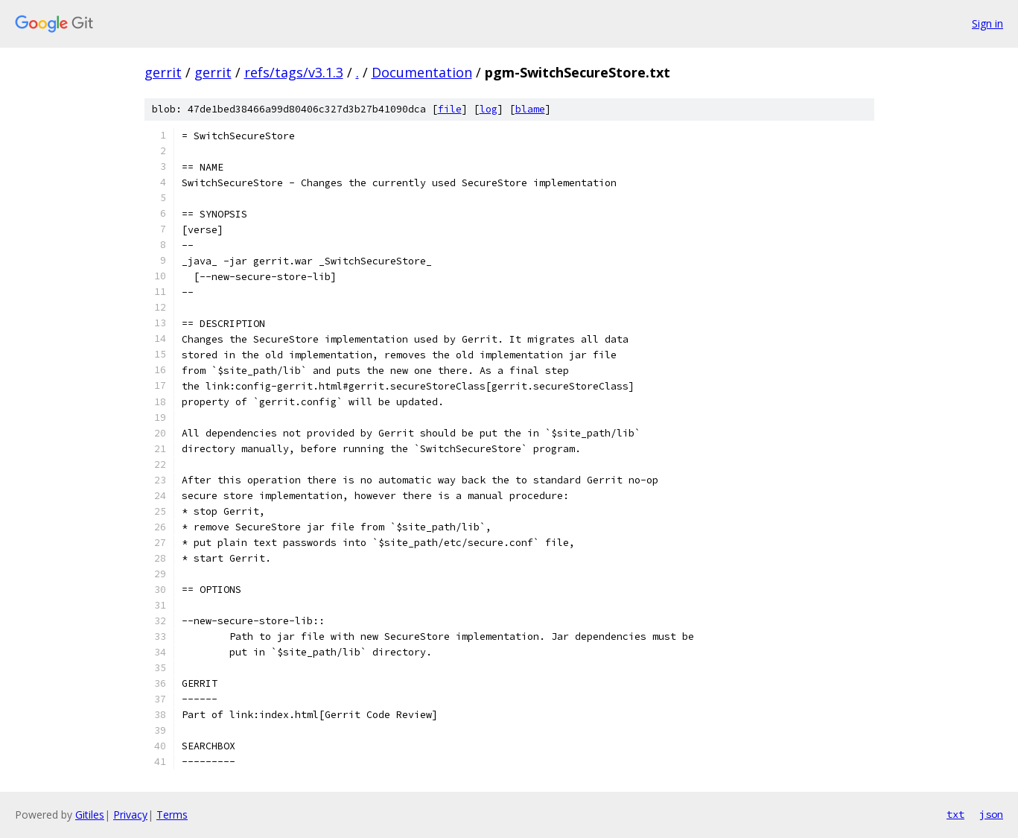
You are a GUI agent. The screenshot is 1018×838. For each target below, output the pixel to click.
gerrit (163, 72)
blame (530, 109)
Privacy (130, 814)
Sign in (987, 23)
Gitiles (89, 814)
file (450, 109)
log (488, 109)
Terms (172, 814)
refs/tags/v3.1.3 (293, 72)
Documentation (422, 72)
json (991, 814)
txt (955, 814)
